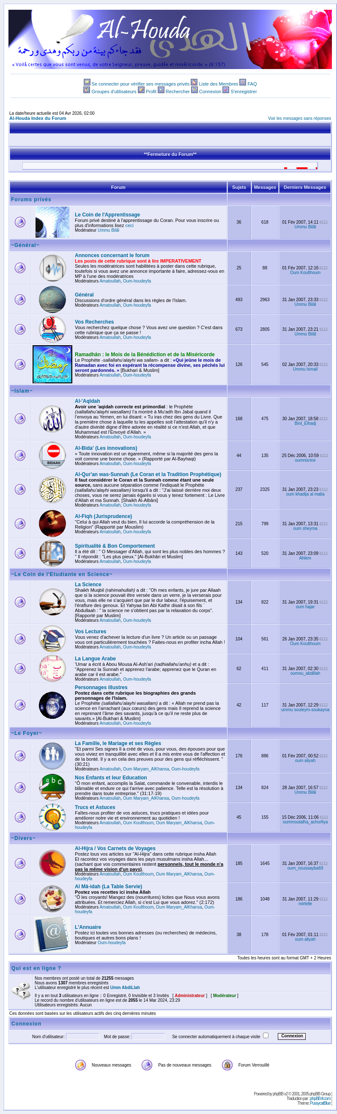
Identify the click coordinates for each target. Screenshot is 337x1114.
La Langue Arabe (95, 659)
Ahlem (305, 558)
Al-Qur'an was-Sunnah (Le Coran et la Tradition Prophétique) (148, 474)
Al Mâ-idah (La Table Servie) (108, 887)
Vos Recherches (94, 322)
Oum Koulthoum (305, 272)
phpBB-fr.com (320, 1098)
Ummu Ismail (305, 369)
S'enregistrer (244, 91)
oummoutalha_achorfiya (305, 822)
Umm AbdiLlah (125, 987)
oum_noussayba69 (305, 868)
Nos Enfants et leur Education (111, 778)
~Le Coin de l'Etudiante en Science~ (62, 574)
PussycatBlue (320, 1103)
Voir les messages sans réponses (299, 118)
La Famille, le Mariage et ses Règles (118, 743)
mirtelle (305, 903)
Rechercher (178, 91)
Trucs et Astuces (95, 807)
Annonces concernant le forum (112, 255)
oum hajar (305, 606)
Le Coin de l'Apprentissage (107, 215)
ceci (130, 225)
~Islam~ (22, 391)
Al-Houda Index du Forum (37, 118)
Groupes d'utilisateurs (113, 91)
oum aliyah (305, 760)
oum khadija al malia (305, 494)
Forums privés (31, 199)
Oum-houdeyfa (137, 281)
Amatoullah (110, 281)
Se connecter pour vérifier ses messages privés (141, 83)
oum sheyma (305, 528)
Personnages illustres (101, 687)
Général (84, 295)
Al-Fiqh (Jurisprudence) (103, 516)
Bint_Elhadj (305, 423)
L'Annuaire (88, 927)
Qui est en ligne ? (36, 968)
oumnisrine (305, 460)
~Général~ (25, 245)
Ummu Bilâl (108, 230)
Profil (151, 91)
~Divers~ (23, 838)
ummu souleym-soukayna (305, 709)
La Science (88, 584)
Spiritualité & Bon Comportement (115, 546)
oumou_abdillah (305, 673)
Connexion (210, 91)
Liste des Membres (218, 83)
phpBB (278, 1094)
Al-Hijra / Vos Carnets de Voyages (115, 848)
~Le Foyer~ (26, 733)
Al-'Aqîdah (87, 401)
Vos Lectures (90, 632)
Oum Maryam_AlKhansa (146, 769)
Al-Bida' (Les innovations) (106, 448)
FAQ (252, 83)
